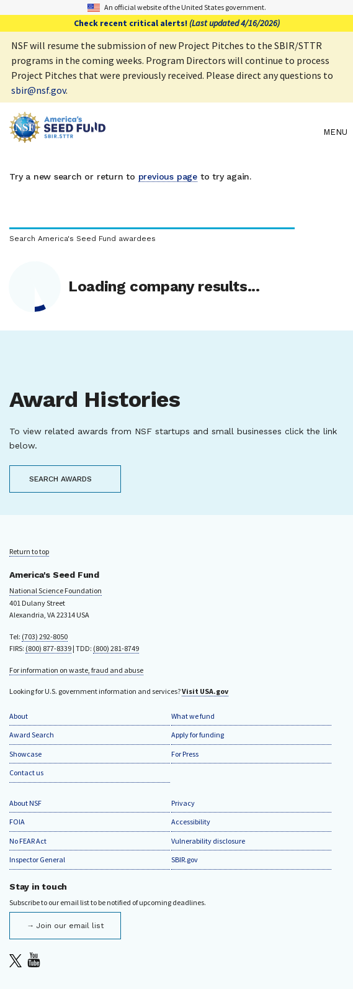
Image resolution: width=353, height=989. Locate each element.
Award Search (31, 734)
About (18, 716)
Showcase (25, 754)
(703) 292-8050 (45, 636)
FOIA (17, 821)
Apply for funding (197, 734)
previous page (167, 176)
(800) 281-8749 (116, 648)
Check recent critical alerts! (177, 23)
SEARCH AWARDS (60, 479)
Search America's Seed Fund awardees (82, 239)
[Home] (163, 132)
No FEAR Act (28, 840)
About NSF (25, 803)
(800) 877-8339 (48, 648)
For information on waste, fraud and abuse (76, 670)
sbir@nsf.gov (38, 90)
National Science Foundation (55, 590)
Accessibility (190, 821)
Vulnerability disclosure (208, 840)
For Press (185, 754)
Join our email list (70, 925)
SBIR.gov (184, 859)
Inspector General (37, 859)
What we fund (193, 716)
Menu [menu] (335, 132)
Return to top (29, 551)
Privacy (183, 803)
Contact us (26, 772)
